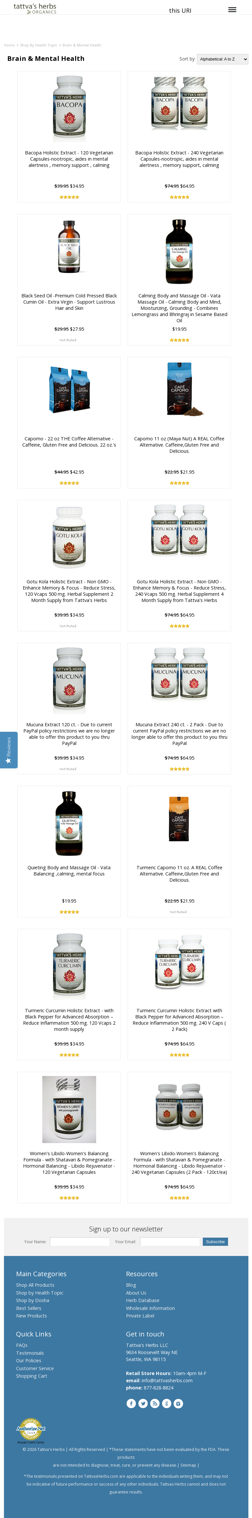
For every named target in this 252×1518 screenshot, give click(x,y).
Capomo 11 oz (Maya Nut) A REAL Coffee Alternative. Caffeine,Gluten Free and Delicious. (179, 444)
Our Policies (28, 1360)
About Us (136, 1293)
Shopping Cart (31, 1376)
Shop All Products (35, 1285)
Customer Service (35, 1368)
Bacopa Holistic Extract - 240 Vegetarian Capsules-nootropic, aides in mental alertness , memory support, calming (179, 159)
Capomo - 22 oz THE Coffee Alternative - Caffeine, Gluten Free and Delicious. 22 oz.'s (69, 441)
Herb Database (142, 1300)
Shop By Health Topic (38, 45)
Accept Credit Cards (30, 1442)
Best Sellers (28, 1308)
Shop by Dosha (32, 1300)
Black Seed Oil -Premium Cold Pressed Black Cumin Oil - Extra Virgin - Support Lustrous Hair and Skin (69, 301)
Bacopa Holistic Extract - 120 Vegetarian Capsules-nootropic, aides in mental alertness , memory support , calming (69, 159)
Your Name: (35, 1241)
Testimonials (30, 1353)
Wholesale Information (150, 1308)
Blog (131, 1285)
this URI (180, 10)
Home (9, 45)
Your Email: (125, 1241)
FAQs (22, 1345)
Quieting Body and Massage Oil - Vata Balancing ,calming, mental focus (69, 870)
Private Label (140, 1316)
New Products (31, 1316)
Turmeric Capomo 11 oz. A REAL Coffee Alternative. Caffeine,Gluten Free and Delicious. (179, 873)
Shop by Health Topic (39, 1293)
